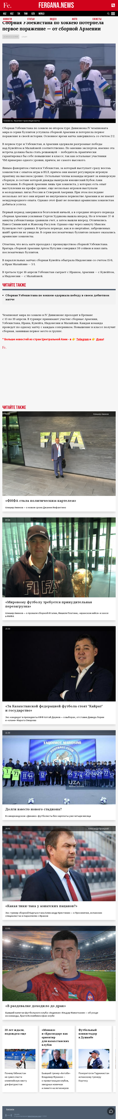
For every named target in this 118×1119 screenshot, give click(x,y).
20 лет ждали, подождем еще (15, 1031)
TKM (26, 13)
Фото (74, 19)
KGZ (12, 13)
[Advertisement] (59, 382)
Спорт (24, 37)
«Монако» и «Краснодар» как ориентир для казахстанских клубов (55, 1037)
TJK (18, 13)
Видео (53, 19)
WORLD (41, 13)
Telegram (82, 339)
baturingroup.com (34, 1116)
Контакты (10, 1109)
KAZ (4, 13)
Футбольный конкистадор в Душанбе (88, 1033)
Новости (7, 19)
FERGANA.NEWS (56, 5)
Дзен (99, 339)
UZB (33, 13)
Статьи (31, 19)
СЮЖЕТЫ (97, 19)
